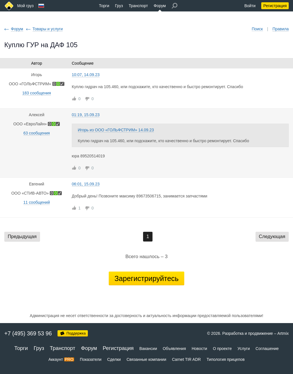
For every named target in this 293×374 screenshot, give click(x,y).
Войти (250, 5)
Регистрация (275, 5)
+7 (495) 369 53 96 (28, 333)
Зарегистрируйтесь (146, 278)
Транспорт (138, 5)
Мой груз (25, 5)
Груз (119, 5)
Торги (104, 5)
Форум (160, 5)
